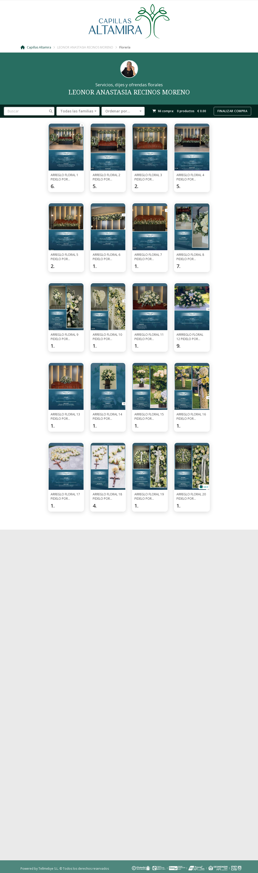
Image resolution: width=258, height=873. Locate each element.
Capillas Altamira (36, 47)
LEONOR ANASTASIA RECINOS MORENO (85, 47)
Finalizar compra (232, 111)
